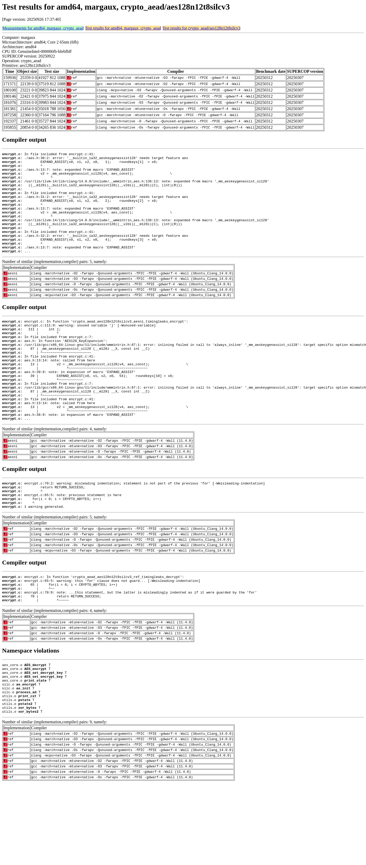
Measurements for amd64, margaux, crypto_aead (42, 28)
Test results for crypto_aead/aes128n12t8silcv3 (202, 28)
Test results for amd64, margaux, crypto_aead (123, 28)
